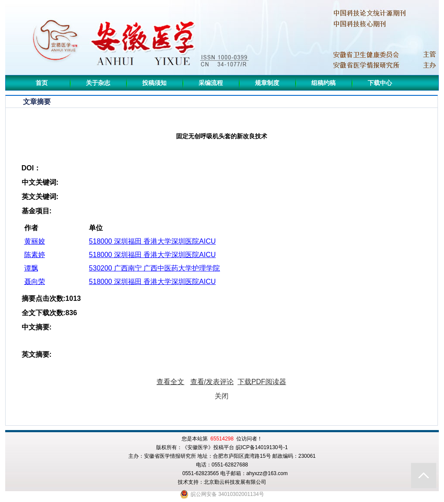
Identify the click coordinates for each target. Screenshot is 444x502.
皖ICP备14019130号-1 (262, 447)
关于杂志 (98, 82)
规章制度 (267, 82)
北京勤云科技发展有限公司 (235, 482)
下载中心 (380, 82)
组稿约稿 (323, 82)
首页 (42, 82)
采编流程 (211, 82)
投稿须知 (154, 82)
